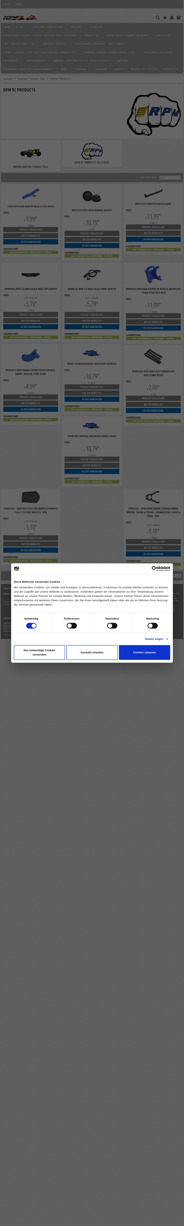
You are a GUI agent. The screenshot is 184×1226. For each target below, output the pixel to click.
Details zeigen (154, 638)
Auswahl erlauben (92, 652)
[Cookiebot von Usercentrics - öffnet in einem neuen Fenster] (154, 568)
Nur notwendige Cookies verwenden (39, 652)
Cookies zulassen (144, 652)
